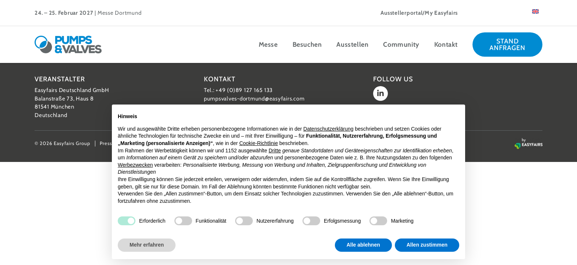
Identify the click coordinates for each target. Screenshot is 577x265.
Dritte (275, 150)
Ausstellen (352, 44)
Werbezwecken (135, 165)
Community (401, 44)
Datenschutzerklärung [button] (328, 129)
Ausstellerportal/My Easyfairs (419, 13)
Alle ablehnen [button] (363, 245)
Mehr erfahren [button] (147, 245)
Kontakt (446, 44)
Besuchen (307, 44)
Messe (268, 44)
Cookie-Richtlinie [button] (258, 143)
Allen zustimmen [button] (427, 245)
